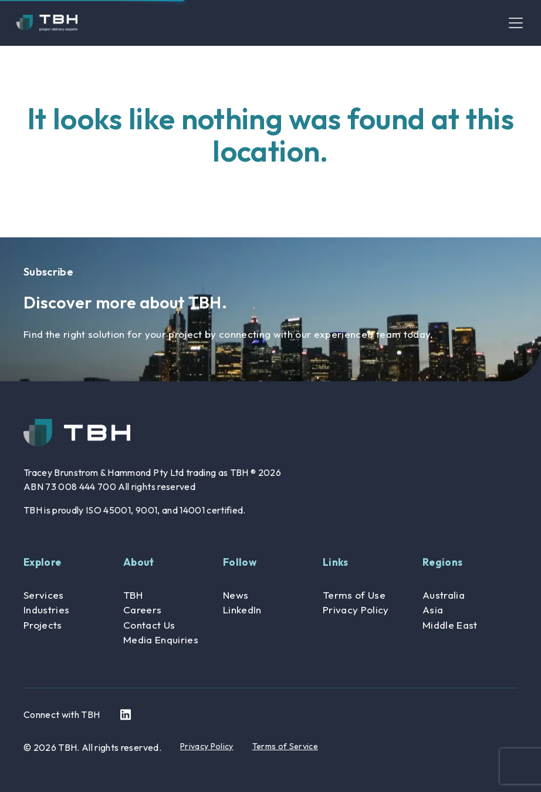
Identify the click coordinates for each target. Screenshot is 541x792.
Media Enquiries (160, 639)
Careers (142, 609)
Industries (46, 609)
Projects (42, 625)
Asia (432, 609)
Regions (442, 562)
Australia (443, 595)
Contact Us (149, 625)
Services (43, 595)
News (235, 595)
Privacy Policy (356, 609)
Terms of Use (354, 595)
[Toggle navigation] (516, 23)
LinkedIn (242, 609)
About (138, 562)
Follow (239, 562)
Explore (42, 562)
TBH (133, 595)
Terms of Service (285, 746)
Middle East (450, 625)
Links (336, 562)
